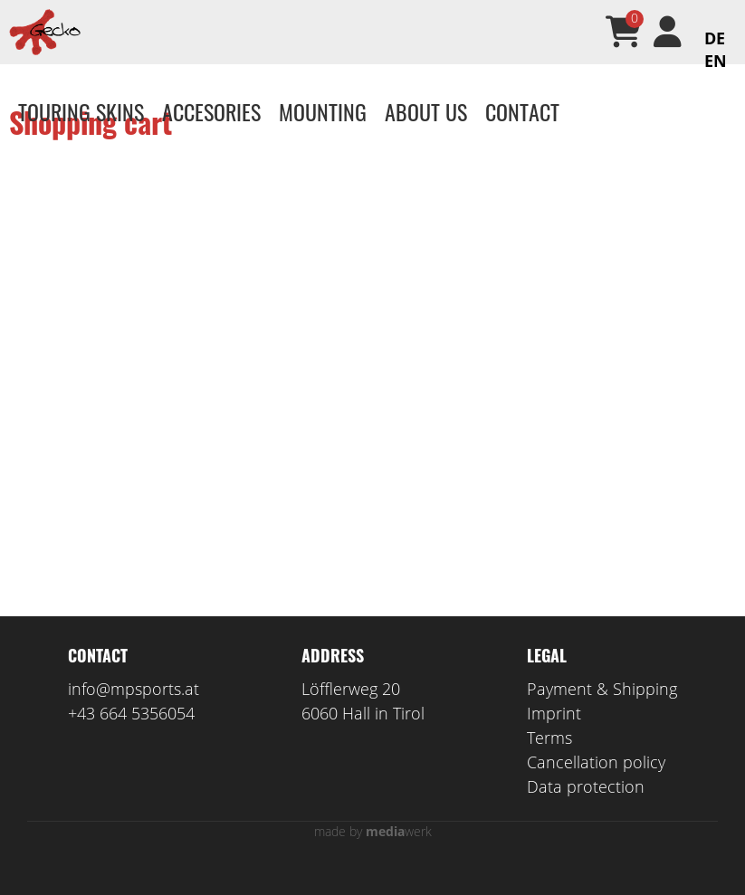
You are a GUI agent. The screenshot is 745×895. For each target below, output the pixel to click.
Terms (549, 764)
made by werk (373, 857)
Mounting (323, 111)
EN (715, 60)
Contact (522, 111)
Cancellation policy (596, 788)
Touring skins (81, 111)
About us (426, 111)
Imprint (554, 739)
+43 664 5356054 (131, 739)
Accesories (211, 111)
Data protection (586, 813)
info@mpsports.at (133, 715)
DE (714, 38)
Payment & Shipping (602, 715)
